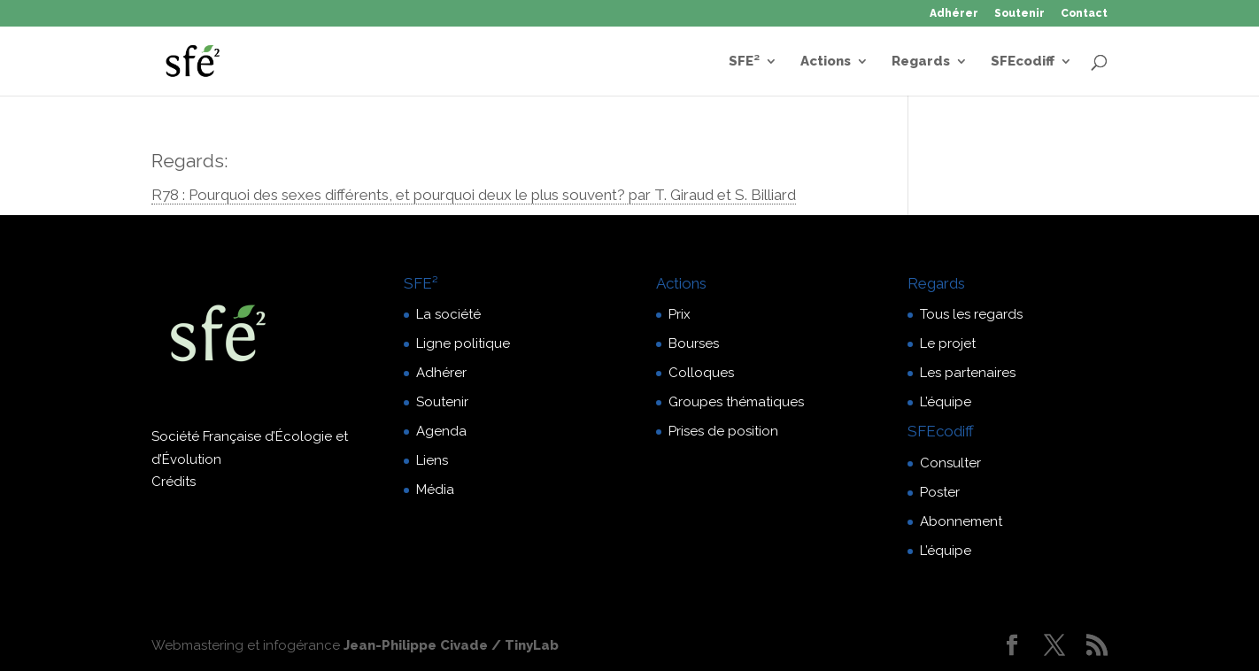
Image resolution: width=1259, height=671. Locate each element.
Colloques (701, 373)
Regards (921, 62)
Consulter (950, 463)
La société (448, 314)
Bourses (693, 343)
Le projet (948, 343)
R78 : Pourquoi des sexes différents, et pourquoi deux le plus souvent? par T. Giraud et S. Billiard (473, 195)
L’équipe (945, 402)
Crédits (173, 482)
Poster (940, 492)
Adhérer (954, 13)
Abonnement (961, 521)
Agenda (441, 431)
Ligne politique (463, 343)
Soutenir (1019, 13)
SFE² (744, 62)
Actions (825, 62)
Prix (679, 314)
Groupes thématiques (736, 402)
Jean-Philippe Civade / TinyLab (451, 645)
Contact (1084, 13)
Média (435, 489)
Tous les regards (971, 314)
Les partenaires (968, 373)
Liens (432, 460)
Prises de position (723, 431)
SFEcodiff (1022, 62)
